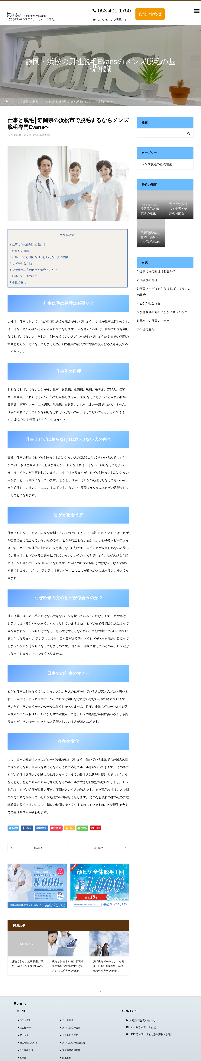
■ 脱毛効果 (65, 1057)
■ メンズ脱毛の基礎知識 (72, 1042)
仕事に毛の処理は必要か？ (28, 244)
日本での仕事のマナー (25, 275)
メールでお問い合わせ (143, 1027)
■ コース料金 (66, 1020)
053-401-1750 (114, 11)
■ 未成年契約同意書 (70, 1050)
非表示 (71, 235)
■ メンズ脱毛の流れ (70, 1027)
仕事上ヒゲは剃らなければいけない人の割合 (39, 257)
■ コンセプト (24, 1020)
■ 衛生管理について (28, 1042)
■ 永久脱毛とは (25, 1050)
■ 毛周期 (22, 1057)
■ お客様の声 (24, 1027)
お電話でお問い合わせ (142, 1020)
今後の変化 (18, 282)
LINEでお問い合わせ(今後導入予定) (151, 1034)
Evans (20, 1003)
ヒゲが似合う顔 (21, 263)
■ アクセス (23, 1035)
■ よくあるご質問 (69, 1035)
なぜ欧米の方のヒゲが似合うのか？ (33, 269)
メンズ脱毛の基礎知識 (37, 134)
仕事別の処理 (19, 250)
